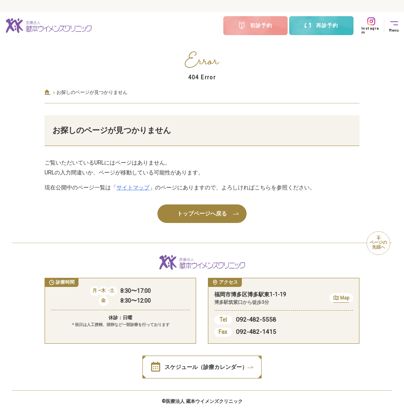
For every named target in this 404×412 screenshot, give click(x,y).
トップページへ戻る (208, 213)
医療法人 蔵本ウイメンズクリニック (204, 401)
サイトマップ (133, 187)
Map (341, 299)
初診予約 (255, 25)
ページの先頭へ (378, 243)
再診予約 (321, 25)
